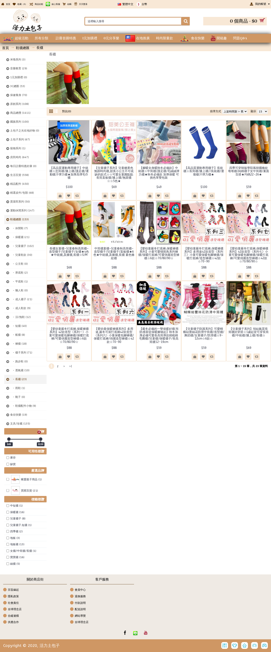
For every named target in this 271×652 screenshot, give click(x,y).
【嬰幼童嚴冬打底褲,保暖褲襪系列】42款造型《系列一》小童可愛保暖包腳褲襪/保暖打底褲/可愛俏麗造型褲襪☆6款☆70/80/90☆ (69, 335)
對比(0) (66, 111)
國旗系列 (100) (19, 121)
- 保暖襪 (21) (19, 237)
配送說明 (78, 609)
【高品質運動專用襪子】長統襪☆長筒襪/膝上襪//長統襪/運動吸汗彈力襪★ (203, 171)
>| (70, 366)
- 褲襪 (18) (18, 343)
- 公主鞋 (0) (19, 263)
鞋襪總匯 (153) (19, 219)
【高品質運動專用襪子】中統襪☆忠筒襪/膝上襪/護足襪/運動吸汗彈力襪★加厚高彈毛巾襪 (69, 172)
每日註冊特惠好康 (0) (23, 166)
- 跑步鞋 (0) (19, 361)
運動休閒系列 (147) (22, 210)
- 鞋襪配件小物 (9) (23, 405)
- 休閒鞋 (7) (19, 228)
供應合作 (11, 622)
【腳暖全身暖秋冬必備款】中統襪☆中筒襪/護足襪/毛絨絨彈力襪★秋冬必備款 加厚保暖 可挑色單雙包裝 (158, 172)
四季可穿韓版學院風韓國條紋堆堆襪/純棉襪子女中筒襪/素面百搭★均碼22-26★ (248, 171)
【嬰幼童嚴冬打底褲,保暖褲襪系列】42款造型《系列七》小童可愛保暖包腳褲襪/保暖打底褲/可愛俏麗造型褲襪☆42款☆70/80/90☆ (248, 255)
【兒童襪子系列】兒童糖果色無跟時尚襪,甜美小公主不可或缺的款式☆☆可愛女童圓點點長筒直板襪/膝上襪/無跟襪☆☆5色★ (114, 174)
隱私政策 (11, 596)
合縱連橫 (11, 616)
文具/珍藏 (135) (20, 423)
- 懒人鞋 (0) (19, 290)
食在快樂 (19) (18, 414)
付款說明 (78, 603)
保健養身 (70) (18, 95)
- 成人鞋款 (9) (20, 308)
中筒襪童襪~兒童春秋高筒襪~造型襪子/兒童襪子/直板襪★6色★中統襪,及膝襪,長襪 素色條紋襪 (113, 253)
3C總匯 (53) (17, 86)
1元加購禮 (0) (18, 77)
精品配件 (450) (19, 183)
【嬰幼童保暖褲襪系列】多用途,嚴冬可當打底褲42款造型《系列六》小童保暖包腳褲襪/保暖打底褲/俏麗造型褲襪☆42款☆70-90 (114, 335)
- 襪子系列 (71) (21, 352)
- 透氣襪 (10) (19, 370)
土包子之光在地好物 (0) (24, 130)
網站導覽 (78, 616)
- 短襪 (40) (18, 325)
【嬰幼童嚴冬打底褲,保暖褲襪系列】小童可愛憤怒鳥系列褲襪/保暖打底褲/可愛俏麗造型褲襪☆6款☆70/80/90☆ (158, 253)
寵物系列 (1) (17, 148)
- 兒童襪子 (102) (22, 246)
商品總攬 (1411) (20, 112)
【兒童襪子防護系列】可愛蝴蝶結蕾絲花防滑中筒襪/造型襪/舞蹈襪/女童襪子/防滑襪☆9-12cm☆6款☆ (203, 333)
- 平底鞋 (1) (19, 281)
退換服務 (78, 596)
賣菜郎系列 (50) (20, 201)
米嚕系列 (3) (17, 59)
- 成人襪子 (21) (21, 299)
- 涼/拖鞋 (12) (20, 317)
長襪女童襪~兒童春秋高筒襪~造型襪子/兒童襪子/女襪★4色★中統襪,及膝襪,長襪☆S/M (69, 252)
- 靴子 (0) (17, 397)
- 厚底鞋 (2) (19, 272)
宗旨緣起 (11, 590)
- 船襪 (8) (17, 334)
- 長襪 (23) (18, 379)
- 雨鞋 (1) (17, 388)
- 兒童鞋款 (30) (21, 254)
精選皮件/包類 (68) (22, 192)
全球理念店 (12, 609)
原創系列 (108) (19, 103)
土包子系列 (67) (20, 139)
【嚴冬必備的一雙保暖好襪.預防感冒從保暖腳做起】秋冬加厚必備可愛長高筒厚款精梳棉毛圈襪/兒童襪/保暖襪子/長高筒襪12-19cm (158, 335)
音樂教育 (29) (18, 68)
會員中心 (78, 590)
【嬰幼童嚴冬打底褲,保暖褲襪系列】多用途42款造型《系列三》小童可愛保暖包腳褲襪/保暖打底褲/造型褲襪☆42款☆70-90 (204, 255)
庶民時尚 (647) (19, 157)
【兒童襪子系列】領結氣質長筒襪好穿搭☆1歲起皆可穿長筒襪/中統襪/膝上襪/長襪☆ (248, 332)
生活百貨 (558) (19, 175)
